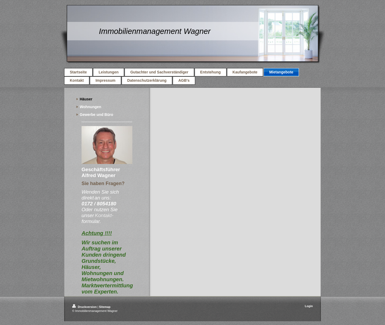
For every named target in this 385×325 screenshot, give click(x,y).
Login (309, 306)
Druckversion (84, 306)
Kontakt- (104, 215)
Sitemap (104, 306)
